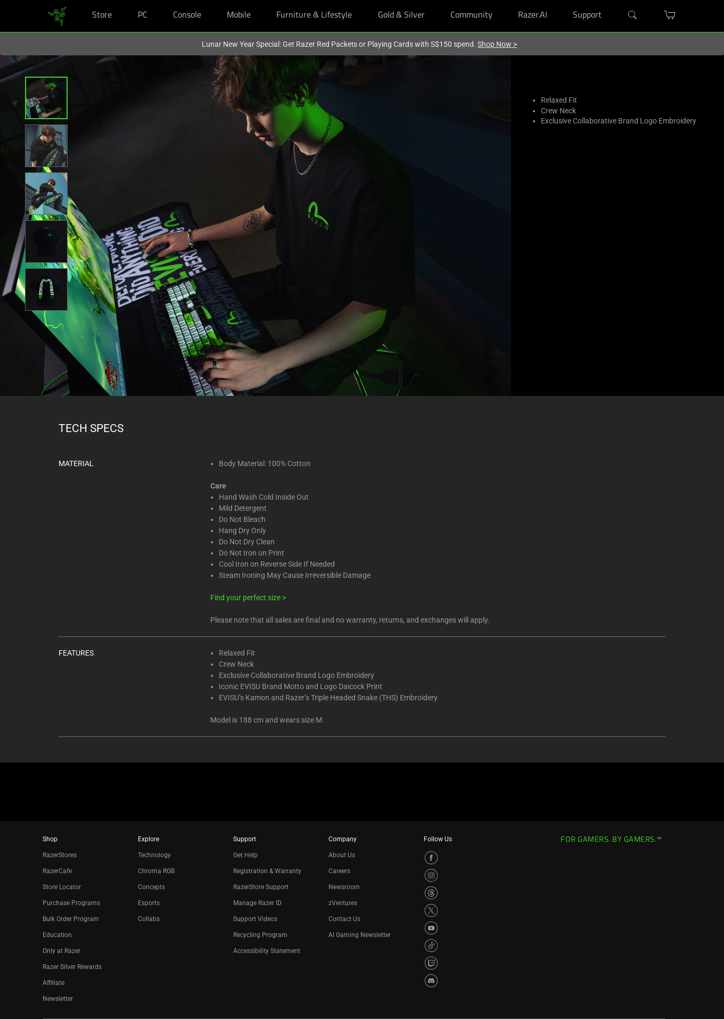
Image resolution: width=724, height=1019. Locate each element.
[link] (57, 15)
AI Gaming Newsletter (359, 935)
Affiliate (53, 983)
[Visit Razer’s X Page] (431, 910)
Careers (339, 871)
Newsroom (344, 887)
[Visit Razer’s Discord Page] (431, 980)
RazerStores (60, 855)
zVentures (342, 903)
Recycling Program (260, 935)
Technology (154, 855)
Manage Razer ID (257, 903)
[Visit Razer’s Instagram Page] (431, 875)
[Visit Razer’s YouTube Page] (431, 928)
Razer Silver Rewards (72, 967)
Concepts (151, 887)
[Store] (109, 0)
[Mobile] (248, 0)
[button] (46, 98)
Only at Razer (61, 951)
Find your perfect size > (248, 597)
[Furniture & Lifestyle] (349, 0)
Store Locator (62, 887)
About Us (341, 855)
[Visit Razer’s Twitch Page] (431, 963)
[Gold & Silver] (422, 0)
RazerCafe (57, 871)
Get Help (245, 855)
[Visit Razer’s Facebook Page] (431, 857)
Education (57, 935)
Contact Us (344, 919)
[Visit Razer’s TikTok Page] (431, 945)
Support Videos (255, 919)
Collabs (149, 919)
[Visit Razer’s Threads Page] (431, 892)
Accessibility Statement (266, 951)
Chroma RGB (156, 871)
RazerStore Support (261, 887)
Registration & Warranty (267, 871)
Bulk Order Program (71, 919)
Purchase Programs (71, 903)
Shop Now (497, 44)
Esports (149, 903)
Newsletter (58, 999)
